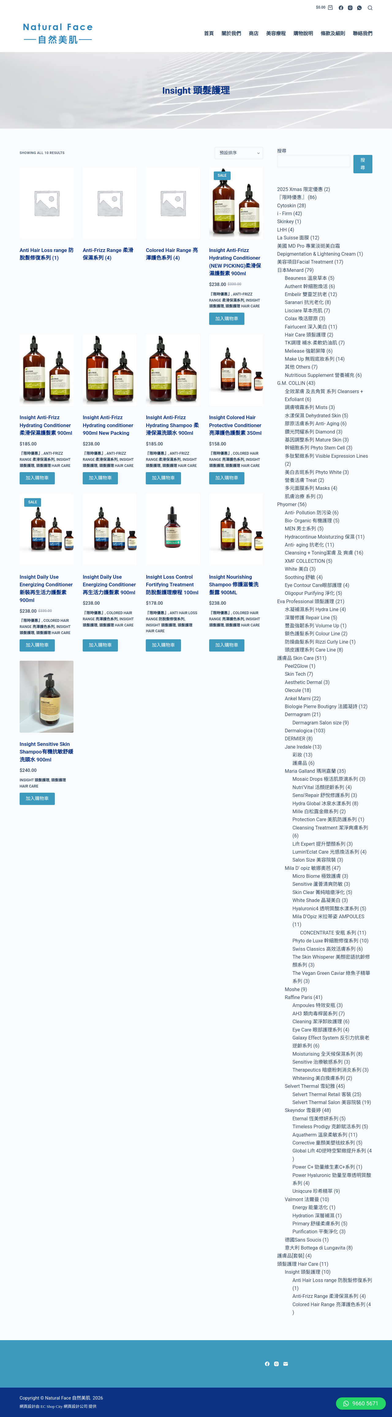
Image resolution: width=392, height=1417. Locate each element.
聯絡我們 (362, 33)
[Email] (285, 1364)
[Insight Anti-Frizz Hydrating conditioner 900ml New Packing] (110, 370)
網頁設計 (28, 1406)
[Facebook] (341, 8)
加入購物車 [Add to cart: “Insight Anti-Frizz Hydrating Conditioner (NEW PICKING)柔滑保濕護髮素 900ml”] (226, 318)
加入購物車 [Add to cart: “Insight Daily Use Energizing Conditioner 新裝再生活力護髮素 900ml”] (37, 645)
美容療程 (276, 33)
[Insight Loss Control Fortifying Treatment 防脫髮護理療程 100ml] (173, 530)
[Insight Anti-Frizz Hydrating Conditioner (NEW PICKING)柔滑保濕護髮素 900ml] (236, 203)
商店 (253, 33)
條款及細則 (333, 33)
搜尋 (281, 151)
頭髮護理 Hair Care (242, 306)
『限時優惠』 (220, 294)
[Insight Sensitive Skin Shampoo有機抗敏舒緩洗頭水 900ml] (47, 697)
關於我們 (231, 33)
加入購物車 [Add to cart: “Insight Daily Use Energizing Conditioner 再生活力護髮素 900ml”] (100, 645)
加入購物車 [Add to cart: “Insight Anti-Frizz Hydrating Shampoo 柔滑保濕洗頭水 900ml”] (163, 478)
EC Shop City (52, 1406)
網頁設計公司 (76, 1406)
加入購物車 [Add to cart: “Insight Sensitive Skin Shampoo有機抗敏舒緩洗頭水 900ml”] (37, 798)
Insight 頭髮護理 (160, 625)
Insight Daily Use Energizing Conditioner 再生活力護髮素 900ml (109, 585)
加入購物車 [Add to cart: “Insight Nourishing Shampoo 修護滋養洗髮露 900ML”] (226, 645)
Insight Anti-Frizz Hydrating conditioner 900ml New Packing (108, 425)
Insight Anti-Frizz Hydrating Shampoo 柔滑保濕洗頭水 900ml (172, 425)
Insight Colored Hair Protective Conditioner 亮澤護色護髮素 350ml (235, 425)
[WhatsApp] (359, 8)
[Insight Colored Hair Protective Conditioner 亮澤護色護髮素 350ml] (236, 370)
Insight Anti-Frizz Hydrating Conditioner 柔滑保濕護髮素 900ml (46, 425)
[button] (361, 1403)
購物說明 (303, 33)
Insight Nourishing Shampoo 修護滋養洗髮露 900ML (234, 585)
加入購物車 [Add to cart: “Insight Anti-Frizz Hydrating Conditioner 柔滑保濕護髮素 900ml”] (37, 478)
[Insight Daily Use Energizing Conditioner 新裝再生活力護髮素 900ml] (47, 530)
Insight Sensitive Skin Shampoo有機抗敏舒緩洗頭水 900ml (46, 752)
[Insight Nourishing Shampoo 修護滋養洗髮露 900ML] (236, 530)
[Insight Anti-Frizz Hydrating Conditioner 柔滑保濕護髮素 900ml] (47, 370)
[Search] (370, 8)
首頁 (209, 33)
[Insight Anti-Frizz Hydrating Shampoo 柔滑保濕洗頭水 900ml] (173, 370)
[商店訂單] (239, 153)
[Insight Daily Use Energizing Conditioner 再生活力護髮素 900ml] (110, 530)
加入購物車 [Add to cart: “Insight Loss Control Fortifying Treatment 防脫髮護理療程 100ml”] (163, 645)
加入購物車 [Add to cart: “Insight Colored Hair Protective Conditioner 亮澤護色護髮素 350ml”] (226, 478)
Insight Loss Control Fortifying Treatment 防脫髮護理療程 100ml (172, 585)
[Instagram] (350, 8)
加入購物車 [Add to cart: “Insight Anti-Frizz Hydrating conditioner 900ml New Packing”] (100, 478)
